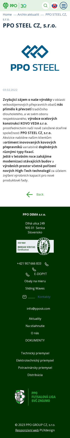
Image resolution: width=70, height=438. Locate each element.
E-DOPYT (40, 274)
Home (7, 14)
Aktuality (35, 319)
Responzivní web (27, 430)
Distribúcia (35, 375)
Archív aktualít (28, 14)
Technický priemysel (35, 353)
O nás (35, 333)
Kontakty (44, 297)
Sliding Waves (35, 288)
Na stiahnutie (35, 326)
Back (39, 194)
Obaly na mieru (35, 281)
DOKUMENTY (35, 340)
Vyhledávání (45, 5)
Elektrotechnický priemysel (35, 360)
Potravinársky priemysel (35, 368)
